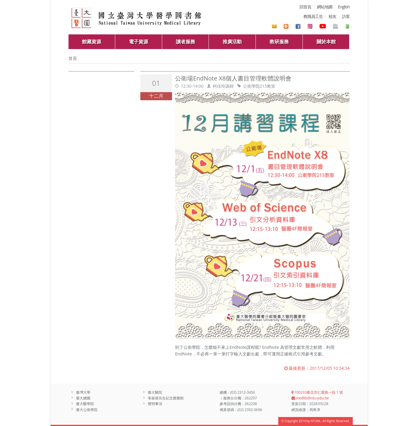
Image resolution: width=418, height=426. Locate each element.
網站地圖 (324, 7)
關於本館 (326, 41)
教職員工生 (313, 16)
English (343, 7)
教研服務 (279, 41)
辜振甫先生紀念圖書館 (166, 398)
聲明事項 (155, 403)
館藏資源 (91, 41)
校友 (332, 16)
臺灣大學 (83, 392)
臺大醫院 (155, 392)
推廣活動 (232, 41)
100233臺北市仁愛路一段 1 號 (317, 392)
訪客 (346, 16)
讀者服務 (185, 41)
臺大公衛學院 (87, 409)
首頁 (73, 58)
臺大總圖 (83, 398)
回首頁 (305, 7)
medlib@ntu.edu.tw (310, 398)
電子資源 (138, 41)
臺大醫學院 (85, 403)
